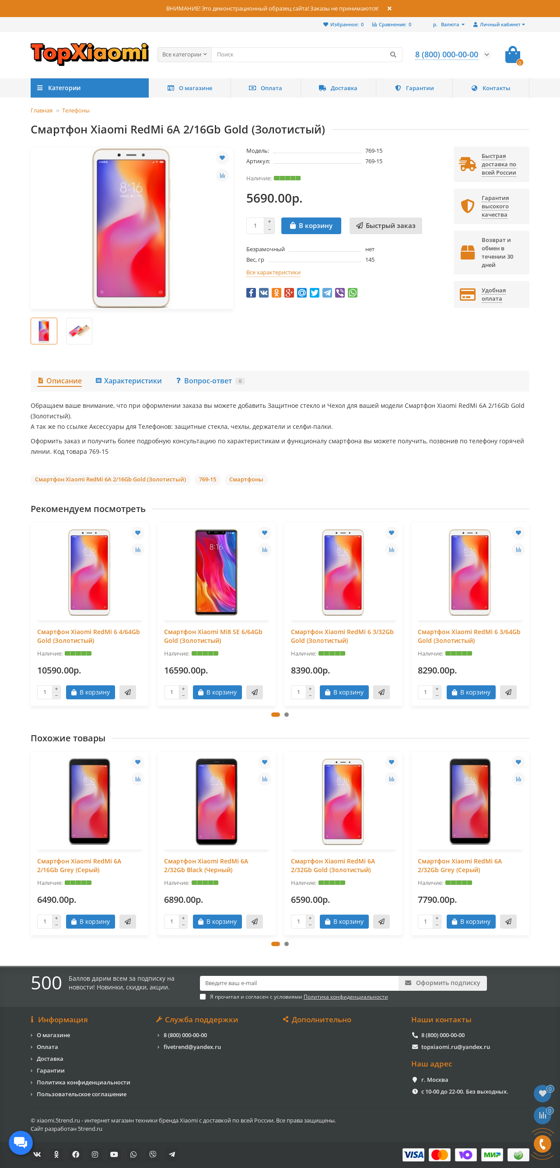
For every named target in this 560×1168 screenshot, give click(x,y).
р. (446, 24)
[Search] (306, 54)
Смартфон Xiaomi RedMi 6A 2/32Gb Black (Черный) (206, 865)
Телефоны (76, 110)
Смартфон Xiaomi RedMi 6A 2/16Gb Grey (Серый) (79, 865)
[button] (275, 714)
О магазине (189, 88)
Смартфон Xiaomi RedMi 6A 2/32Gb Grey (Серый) (460, 865)
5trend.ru (90, 1129)
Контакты (491, 88)
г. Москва (434, 1080)
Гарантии (414, 88)
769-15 (207, 479)
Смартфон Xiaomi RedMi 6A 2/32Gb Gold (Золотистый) (333, 865)
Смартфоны (246, 479)
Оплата (265, 88)
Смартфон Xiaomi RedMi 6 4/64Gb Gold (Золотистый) (88, 636)
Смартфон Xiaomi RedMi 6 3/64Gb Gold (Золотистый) (469, 636)
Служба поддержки (198, 1020)
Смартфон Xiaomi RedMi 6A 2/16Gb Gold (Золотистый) (110, 479)
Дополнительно (317, 1020)
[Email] (299, 983)
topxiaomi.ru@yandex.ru (455, 1047)
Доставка (338, 88)
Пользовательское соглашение (81, 1094)
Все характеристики (273, 272)
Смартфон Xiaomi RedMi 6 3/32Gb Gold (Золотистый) (342, 636)
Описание (59, 381)
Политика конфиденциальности (83, 1082)
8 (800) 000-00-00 (185, 1035)
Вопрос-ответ (210, 381)
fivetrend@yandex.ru (192, 1047)
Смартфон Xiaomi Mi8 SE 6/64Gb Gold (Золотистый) (213, 636)
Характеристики (128, 381)
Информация (59, 1020)
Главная (41, 110)
